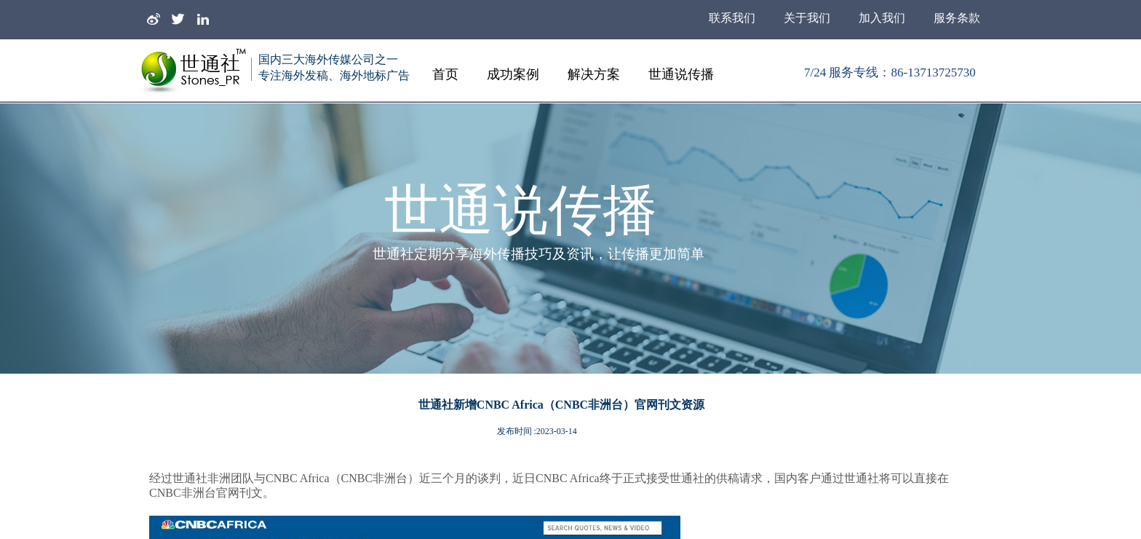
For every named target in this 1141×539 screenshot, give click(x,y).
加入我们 (882, 18)
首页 (445, 74)
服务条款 (957, 18)
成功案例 (513, 74)
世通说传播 (681, 74)
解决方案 (594, 74)
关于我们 (807, 18)
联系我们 (732, 18)
